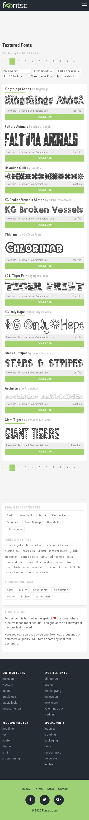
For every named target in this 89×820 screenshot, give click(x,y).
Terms (38, 789)
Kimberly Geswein (60, 200)
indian (25, 596)
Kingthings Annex (18, 89)
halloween (51, 696)
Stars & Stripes (16, 353)
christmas (51, 678)
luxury (23, 590)
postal (70, 557)
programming (11, 758)
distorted (46, 556)
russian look (12, 551)
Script (42, 515)
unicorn (51, 545)
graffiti (74, 551)
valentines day (54, 708)
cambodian (42, 596)
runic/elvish (12, 567)
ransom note (52, 752)
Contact (63, 789)
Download (44, 117)
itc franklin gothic (14, 545)
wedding (50, 714)
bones (9, 562)
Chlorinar (12, 234)
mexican (8, 678)
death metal (29, 551)
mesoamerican (12, 708)
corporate (50, 758)
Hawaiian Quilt (15, 168)
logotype (50, 728)
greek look (9, 696)
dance (8, 572)
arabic (11, 596)
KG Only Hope (15, 312)
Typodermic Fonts (39, 420)
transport (19, 572)
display (7, 746)
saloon (60, 562)
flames (60, 556)
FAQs (50, 789)
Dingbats (12, 522)
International (15, 529)
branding (50, 734)
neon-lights (40, 590)
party (10, 590)
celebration (61, 590)
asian (6, 691)
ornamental (43, 572)
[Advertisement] (40, 27)
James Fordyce (41, 353)
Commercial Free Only (43, 76)
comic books (29, 556)
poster (6, 740)
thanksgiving (52, 691)
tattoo (48, 746)
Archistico (13, 388)
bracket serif (11, 557)
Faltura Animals (16, 126)
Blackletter (54, 522)
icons (30, 572)
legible (48, 764)
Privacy (25, 789)
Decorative (59, 515)
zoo (69, 562)
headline (8, 728)
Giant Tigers (14, 420)
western (7, 684)
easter (48, 684)
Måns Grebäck (42, 126)
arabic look (9, 702)
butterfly (75, 567)
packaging (51, 740)
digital (42, 551)
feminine (50, 567)
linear (26, 567)
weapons (37, 567)
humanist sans (35, 545)
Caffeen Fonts (32, 234)
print (5, 752)
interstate (63, 545)
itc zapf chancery (57, 551)
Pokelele (36, 168)
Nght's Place (41, 276)
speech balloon (33, 562)
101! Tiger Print (17, 276)
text (4, 734)
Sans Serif (25, 515)
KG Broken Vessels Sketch (24, 200)
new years (51, 702)
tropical (63, 567)
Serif (10, 515)
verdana (48, 562)
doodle (19, 562)
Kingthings (41, 89)
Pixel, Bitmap (32, 522)
